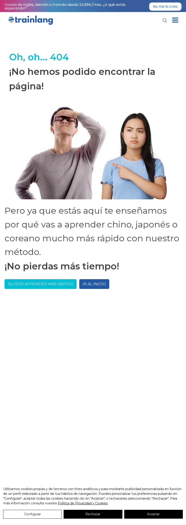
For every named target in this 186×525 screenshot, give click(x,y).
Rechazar (92, 514)
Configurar (32, 514)
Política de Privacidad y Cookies (83, 503)
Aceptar (153, 514)
